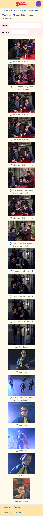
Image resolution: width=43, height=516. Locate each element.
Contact (17, 507)
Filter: (5, 25)
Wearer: (6, 32)
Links (26, 507)
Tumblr (18, 512)
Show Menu (38, 3)
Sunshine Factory (21, 3)
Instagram (7, 512)
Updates (6, 507)
